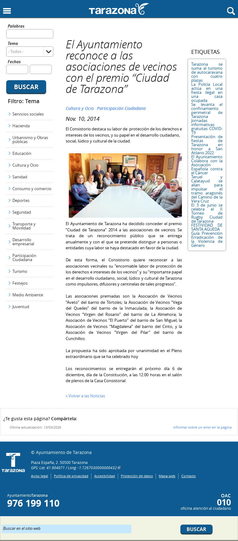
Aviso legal (39, 475)
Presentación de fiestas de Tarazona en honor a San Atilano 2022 (207, 144)
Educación (21, 153)
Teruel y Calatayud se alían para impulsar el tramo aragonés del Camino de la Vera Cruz (207, 189)
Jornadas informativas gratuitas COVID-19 (207, 126)
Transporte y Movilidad (24, 226)
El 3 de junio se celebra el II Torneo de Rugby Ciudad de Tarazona (207, 213)
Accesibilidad (104, 475)
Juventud (20, 306)
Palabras (16, 26)
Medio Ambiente (27, 295)
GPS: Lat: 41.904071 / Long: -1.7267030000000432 (74, 467)
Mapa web (167, 475)
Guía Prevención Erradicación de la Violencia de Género (207, 239)
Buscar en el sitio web (22, 528)
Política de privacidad (71, 475)
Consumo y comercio (31, 188)
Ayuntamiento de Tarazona (119, 9)
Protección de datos (137, 475)
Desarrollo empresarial (23, 242)
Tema (13, 43)
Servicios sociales (28, 114)
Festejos (20, 283)
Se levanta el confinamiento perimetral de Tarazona (207, 110)
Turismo (19, 271)
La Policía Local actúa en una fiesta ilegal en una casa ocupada (207, 92)
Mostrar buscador (231, 11)
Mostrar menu (7, 11)
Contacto (188, 475)
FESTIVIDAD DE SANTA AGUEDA (207, 227)
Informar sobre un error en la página (202, 427)
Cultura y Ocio (25, 165)
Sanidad (19, 177)
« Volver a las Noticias (85, 396)
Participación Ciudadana (24, 257)
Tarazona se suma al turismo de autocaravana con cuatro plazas (207, 72)
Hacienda (21, 126)
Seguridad (21, 212)
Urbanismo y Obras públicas (30, 139)
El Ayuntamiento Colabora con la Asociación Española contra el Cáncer (207, 165)
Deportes (20, 200)
